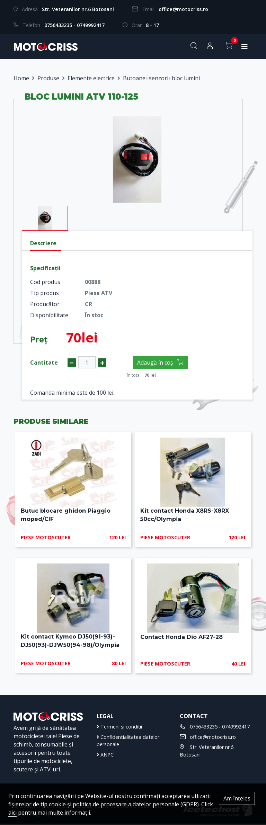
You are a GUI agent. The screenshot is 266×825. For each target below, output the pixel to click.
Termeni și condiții (119, 727)
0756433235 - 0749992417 (74, 25)
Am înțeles (236, 798)
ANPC (105, 755)
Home (21, 78)
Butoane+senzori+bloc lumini (161, 78)
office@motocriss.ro (183, 9)
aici (12, 812)
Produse (48, 78)
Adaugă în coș (160, 362)
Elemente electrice (91, 78)
